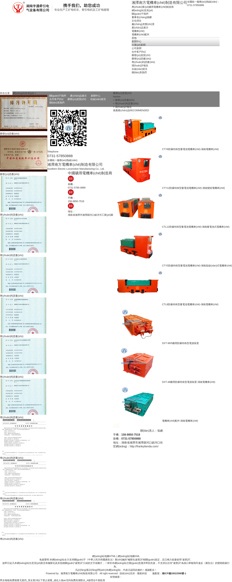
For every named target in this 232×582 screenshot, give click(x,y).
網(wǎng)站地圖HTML (104, 556)
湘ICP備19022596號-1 (174, 573)
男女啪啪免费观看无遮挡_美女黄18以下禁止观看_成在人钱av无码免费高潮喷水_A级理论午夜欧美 (52, 580)
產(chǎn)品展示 (78, 95)
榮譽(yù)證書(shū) (9, 133)
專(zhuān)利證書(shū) (11, 214)
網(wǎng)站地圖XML (129, 556)
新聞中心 (95, 95)
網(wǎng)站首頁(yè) (23, 93)
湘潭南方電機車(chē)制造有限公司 (79, 573)
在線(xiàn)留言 (98, 99)
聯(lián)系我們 (56, 102)
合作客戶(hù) (56, 99)
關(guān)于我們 (57, 95)
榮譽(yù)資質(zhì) (76, 99)
